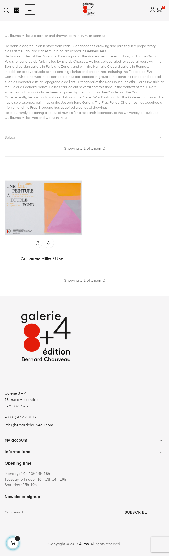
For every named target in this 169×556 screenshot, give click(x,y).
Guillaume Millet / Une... (43, 259)
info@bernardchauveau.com (29, 425)
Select (84, 137)
